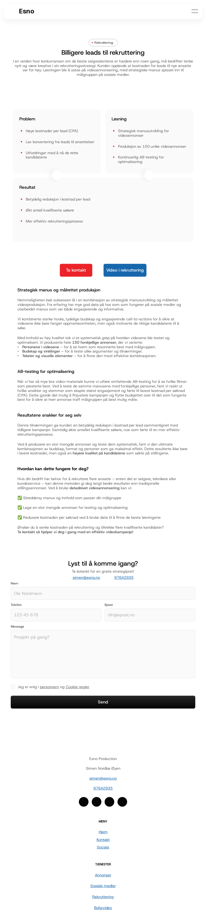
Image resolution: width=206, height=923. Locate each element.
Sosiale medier (103, 885)
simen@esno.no (86, 577)
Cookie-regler (77, 686)
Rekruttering (103, 896)
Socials (103, 847)
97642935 (124, 577)
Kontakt (103, 839)
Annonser (103, 875)
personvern (49, 686)
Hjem (103, 831)
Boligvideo (103, 907)
